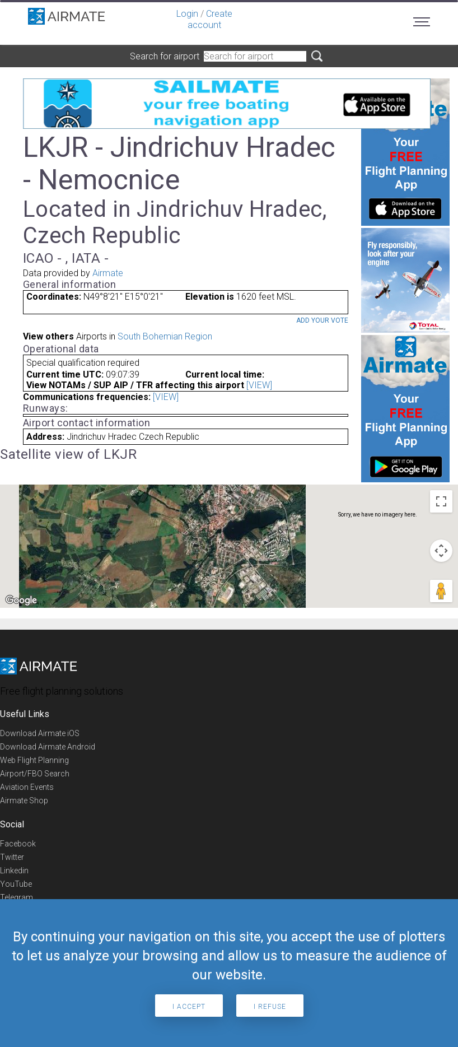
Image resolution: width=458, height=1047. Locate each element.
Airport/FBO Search (34, 773)
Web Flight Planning (34, 760)
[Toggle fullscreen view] (441, 501)
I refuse (270, 1007)
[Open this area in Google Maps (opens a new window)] (21, 600)
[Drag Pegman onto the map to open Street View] (441, 591)
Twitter (12, 857)
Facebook (18, 843)
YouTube (16, 884)
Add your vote (322, 320)
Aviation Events (27, 787)
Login (187, 13)
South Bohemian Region (165, 336)
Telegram (16, 897)
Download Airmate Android (47, 746)
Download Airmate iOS (40, 733)
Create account (210, 19)
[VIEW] (259, 385)
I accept (188, 1007)
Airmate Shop (24, 800)
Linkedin (14, 870)
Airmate (107, 273)
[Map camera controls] (441, 550)
